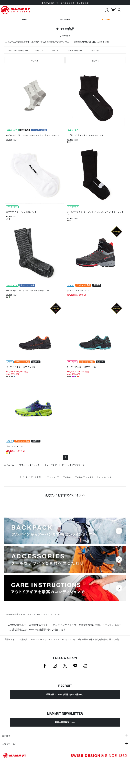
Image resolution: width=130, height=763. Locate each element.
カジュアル (9, 465)
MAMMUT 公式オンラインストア (19, 614)
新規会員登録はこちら (65, 722)
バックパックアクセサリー (17, 50)
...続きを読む (103, 42)
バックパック (94, 50)
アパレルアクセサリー (73, 50)
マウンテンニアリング (29, 465)
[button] (34, 60)
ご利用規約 (22, 639)
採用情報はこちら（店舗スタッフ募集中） (65, 694)
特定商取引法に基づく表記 (107, 639)
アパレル (54, 50)
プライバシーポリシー (40, 639)
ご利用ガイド (9, 639)
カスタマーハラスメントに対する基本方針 (72, 639)
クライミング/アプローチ (73, 465)
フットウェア (40, 50)
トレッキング (51, 465)
